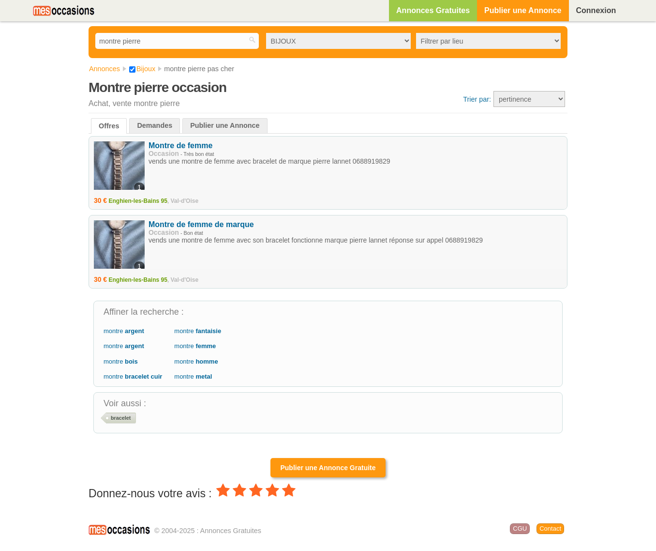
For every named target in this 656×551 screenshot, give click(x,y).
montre (124, 331)
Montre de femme (180, 145)
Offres (109, 126)
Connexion (596, 10)
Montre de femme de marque (201, 224)
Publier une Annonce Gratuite (327, 468)
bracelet (121, 418)
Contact (550, 528)
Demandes (154, 125)
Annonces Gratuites (433, 10)
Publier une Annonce (522, 10)
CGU (520, 528)
